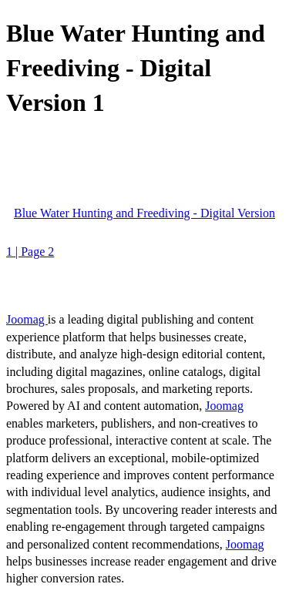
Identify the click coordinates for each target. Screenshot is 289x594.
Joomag (27, 319)
